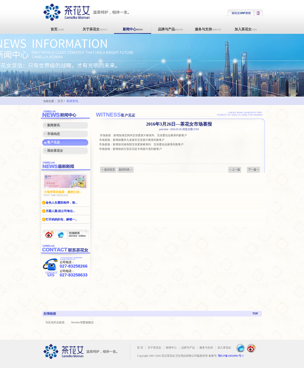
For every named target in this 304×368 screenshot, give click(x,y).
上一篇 (236, 169)
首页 (57, 29)
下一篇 (252, 169)
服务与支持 (208, 29)
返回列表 (124, 169)
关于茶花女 (95, 29)
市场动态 (53, 134)
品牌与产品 (170, 29)
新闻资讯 (72, 101)
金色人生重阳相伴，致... (59, 202)
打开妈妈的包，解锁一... (59, 219)
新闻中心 (133, 29)
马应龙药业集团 (54, 322)
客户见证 (53, 142)
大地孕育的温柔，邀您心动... (62, 192)
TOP (255, 313)
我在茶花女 (55, 150)
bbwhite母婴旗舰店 (82, 322)
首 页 (140, 347)
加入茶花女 (246, 29)
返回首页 (109, 169)
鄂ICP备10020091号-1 (231, 355)
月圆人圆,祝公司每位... (58, 211)
